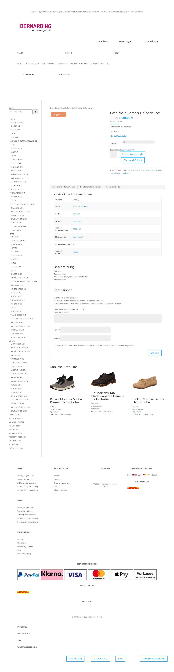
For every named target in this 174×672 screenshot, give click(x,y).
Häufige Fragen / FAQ (25, 476)
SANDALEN (15, 152)
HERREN (68, 53)
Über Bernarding (60, 490)
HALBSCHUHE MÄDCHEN (20, 351)
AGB (120, 658)
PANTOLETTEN (16, 148)
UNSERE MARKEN (32, 64)
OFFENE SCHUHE (17, 122)
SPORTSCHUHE (16, 392)
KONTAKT (94, 64)
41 (87, 206)
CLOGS (13, 144)
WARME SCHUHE (17, 359)
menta (75, 252)
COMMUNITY (62, 64)
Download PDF (129, 150)
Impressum (75, 658)
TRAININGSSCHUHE (18, 226)
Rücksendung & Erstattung (27, 487)
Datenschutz (101, 658)
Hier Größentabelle (118, 136)
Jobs (55, 487)
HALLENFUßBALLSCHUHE (21, 211)
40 (85, 206)
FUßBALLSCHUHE (17, 215)
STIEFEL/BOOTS (17, 167)
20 (74, 244)
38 (79, 206)
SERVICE (51, 64)
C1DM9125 (77, 229)
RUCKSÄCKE (13, 444)
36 (74, 206)
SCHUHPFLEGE (14, 426)
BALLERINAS (15, 130)
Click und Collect (132, 160)
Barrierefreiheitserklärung (27, 490)
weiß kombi (77, 221)
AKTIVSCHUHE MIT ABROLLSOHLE (24, 141)
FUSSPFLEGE (13, 429)
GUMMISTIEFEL (16, 189)
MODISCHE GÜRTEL (16, 422)
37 (76, 206)
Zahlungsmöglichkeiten (26, 483)
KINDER (116, 53)
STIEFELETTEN (16, 163)
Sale (111, 173)
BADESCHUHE (16, 185)
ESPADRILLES (16, 137)
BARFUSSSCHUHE (17, 178)
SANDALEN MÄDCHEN (19, 374)
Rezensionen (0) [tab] (113, 187)
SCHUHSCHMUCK (15, 418)
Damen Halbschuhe (62, 108)
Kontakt (57, 476)
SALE (43, 64)
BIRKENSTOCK (16, 197)
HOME (19, 64)
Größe (113, 143)
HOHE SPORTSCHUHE (19, 396)
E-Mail (57, 338)
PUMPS (13, 133)
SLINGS (13, 156)
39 (82, 206)
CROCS (13, 200)
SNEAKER (14, 237)
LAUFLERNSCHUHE (18, 344)
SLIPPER (14, 248)
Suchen (11, 108)
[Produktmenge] (113, 154)
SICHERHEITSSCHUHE (19, 182)
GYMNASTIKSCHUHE (19, 219)
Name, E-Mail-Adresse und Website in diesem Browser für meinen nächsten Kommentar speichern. (95, 345)
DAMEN (20, 53)
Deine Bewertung (61, 309)
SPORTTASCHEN (15, 441)
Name (57, 330)
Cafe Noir (127, 173)
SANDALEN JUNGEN (18, 370)
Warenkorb (102, 41)
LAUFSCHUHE (16, 223)
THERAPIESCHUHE (18, 193)
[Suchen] (35, 112)
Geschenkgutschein (61, 483)
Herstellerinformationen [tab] (90, 187)
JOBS (103, 64)
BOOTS (13, 270)
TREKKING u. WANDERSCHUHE (23, 204)
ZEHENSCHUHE (17, 159)
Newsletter (58, 479)
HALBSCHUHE (16, 126)
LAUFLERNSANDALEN (19, 362)
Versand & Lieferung (25, 479)
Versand (115, 124)
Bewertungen (125, 41)
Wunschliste (151, 41)
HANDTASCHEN (15, 415)
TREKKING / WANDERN (19, 400)
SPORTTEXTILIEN (15, 433)
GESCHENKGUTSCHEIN (79, 64)
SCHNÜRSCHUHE (17, 244)
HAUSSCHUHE (16, 170)
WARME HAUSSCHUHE (19, 174)
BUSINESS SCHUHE (18, 240)
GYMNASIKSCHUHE (18, 337)
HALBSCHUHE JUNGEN (19, 347)
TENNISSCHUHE (17, 230)
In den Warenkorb (132, 154)
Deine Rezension (61, 312)
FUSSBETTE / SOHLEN (17, 437)
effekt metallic (78, 237)
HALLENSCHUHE (17, 208)
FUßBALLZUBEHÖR (16, 448)
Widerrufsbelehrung (153, 658)
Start (52, 108)
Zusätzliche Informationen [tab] (64, 187)
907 (143, 170)
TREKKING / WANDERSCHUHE (22, 319)
